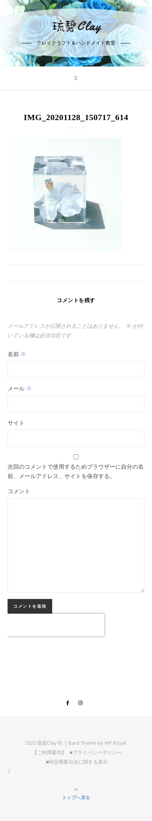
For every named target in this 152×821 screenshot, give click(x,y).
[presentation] (56, 625)
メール (20, 388)
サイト (16, 422)
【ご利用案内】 (49, 752)
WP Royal (115, 742)
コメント (19, 491)
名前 (17, 354)
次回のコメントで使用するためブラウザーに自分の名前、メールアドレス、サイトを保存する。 (76, 471)
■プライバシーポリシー (96, 752)
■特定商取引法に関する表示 (77, 761)
